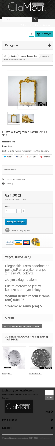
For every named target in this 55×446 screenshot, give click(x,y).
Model (5, 142)
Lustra (14, 56)
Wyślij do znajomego (16, 179)
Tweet (7, 157)
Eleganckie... (35, 373)
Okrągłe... (7, 373)
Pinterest (45, 157)
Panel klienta (9, 419)
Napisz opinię (10, 169)
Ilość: (7, 207)
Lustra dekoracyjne (29, 56)
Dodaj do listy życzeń (20, 230)
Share (19, 157)
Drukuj (10, 184)
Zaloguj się (26, 25)
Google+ (31, 157)
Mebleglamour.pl (45, 438)
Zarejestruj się (43, 25)
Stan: (4, 146)
